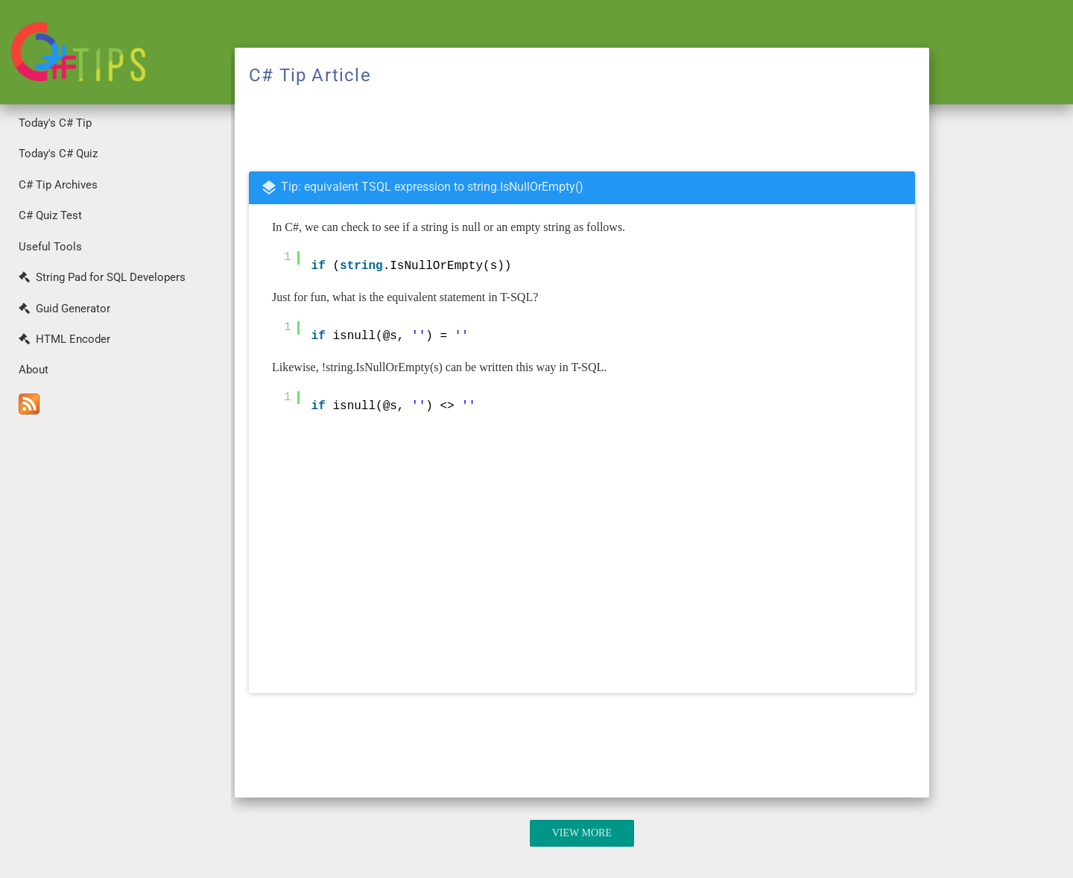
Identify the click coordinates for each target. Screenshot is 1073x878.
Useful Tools (50, 246)
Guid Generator (64, 308)
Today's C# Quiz (58, 153)
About (33, 369)
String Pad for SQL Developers (102, 277)
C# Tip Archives (58, 185)
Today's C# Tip (55, 123)
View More (582, 832)
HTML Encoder (64, 339)
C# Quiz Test (50, 215)
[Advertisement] (115, 649)
